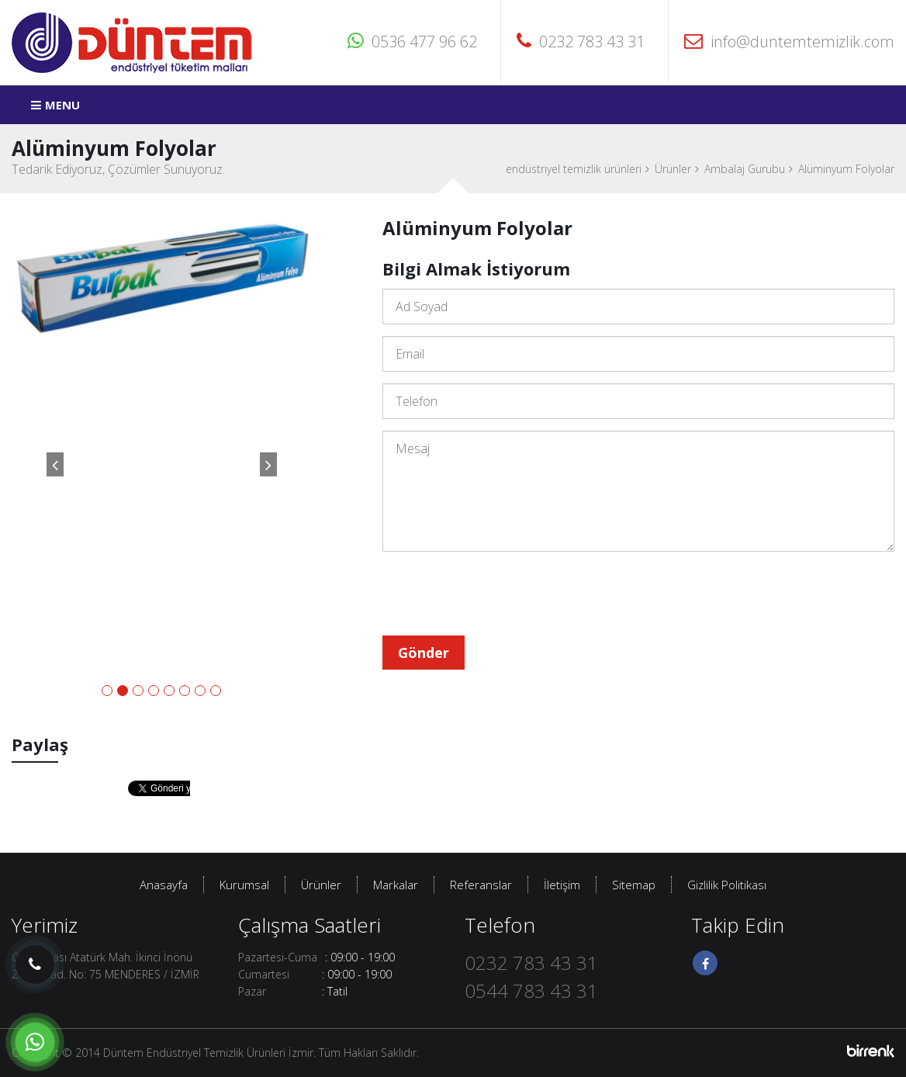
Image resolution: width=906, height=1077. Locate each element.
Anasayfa (164, 884)
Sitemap (633, 884)
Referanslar (481, 884)
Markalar (395, 884)
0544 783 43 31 (531, 990)
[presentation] (500, 593)
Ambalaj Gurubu (744, 168)
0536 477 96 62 (412, 41)
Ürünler (673, 168)
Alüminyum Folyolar (846, 168)
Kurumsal (244, 884)
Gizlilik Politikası (726, 884)
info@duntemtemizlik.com (789, 41)
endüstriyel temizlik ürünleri (573, 168)
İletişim (562, 884)
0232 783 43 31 (581, 41)
